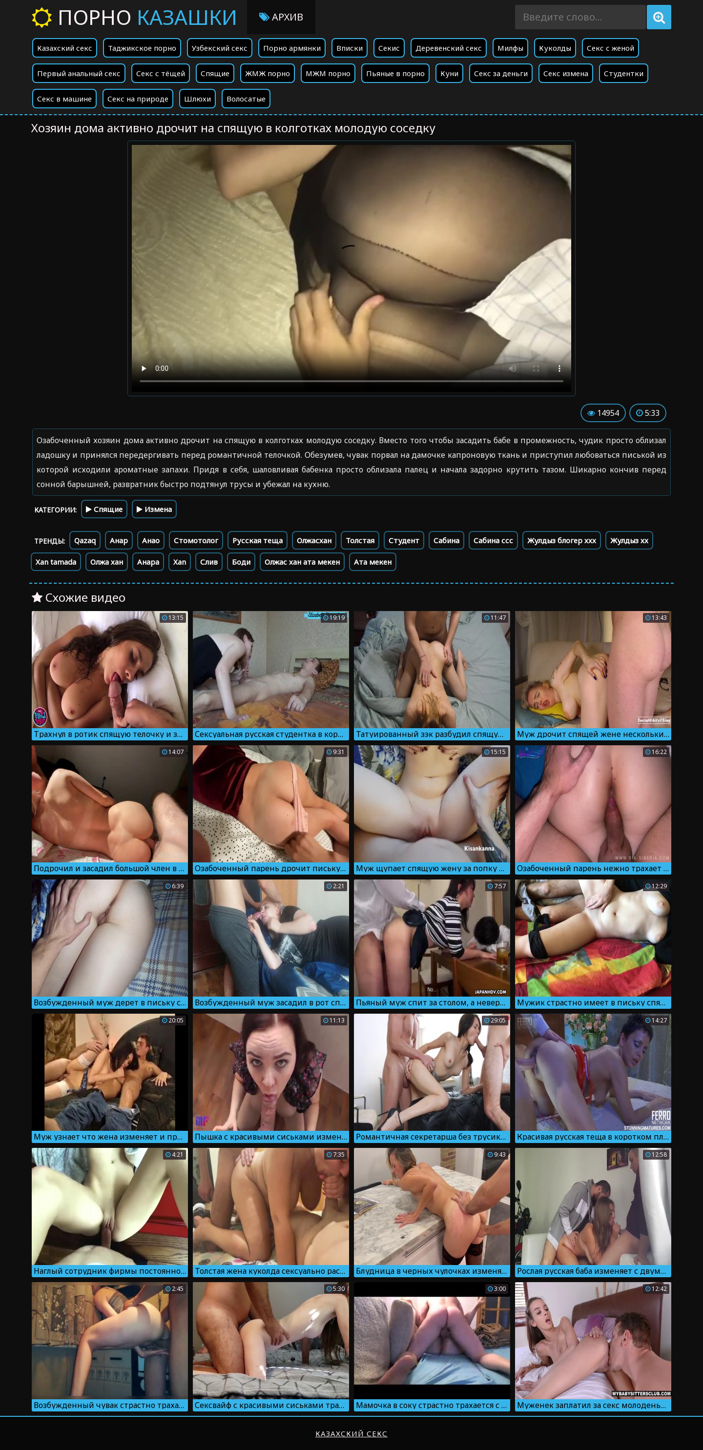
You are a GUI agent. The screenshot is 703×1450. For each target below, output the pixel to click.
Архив (281, 16)
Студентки (623, 73)
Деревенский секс (448, 48)
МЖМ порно (328, 73)
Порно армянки (292, 48)
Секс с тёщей (160, 73)
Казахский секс (64, 48)
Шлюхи (197, 98)
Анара (148, 562)
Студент (404, 540)
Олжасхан (314, 540)
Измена (154, 509)
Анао (151, 540)
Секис (389, 48)
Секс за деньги (501, 73)
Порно (134, 17)
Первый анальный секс (79, 73)
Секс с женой (610, 48)
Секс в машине (64, 98)
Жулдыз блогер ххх (561, 540)
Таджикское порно (142, 48)
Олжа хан (106, 562)
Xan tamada (56, 562)
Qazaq (85, 540)
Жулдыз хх (629, 540)
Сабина (446, 540)
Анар (119, 540)
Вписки (349, 48)
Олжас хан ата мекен (302, 562)
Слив (209, 562)
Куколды (555, 48)
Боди (241, 562)
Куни (449, 73)
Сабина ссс (493, 540)
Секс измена (565, 73)
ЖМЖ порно (267, 73)
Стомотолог (196, 540)
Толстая (360, 540)
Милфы (510, 48)
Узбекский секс (220, 48)
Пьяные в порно (395, 73)
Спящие (215, 73)
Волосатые (246, 98)
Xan (179, 562)
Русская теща (257, 540)
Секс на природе (137, 98)
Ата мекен (373, 562)
